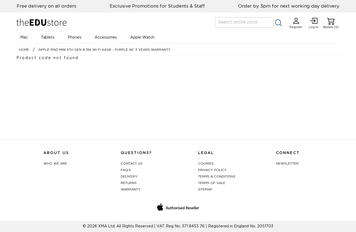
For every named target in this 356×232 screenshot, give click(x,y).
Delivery (129, 176)
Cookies (206, 163)
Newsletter (287, 163)
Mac (24, 37)
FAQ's (126, 170)
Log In (313, 23)
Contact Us (132, 163)
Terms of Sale (211, 183)
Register (295, 23)
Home (24, 49)
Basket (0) (331, 23)
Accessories (106, 37)
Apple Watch (142, 37)
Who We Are (55, 163)
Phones (74, 37)
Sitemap (205, 189)
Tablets (47, 37)
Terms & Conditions (216, 176)
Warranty (130, 189)
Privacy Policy (212, 170)
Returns (129, 183)
